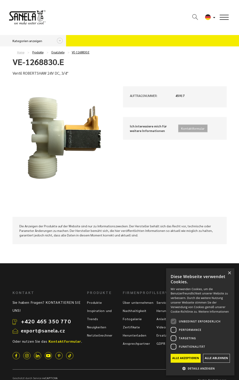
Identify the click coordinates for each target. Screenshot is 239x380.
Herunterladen (134, 335)
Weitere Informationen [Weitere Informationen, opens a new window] (213, 312)
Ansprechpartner (136, 343)
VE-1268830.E (81, 52)
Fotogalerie (132, 319)
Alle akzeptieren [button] (185, 358)
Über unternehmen (138, 302)
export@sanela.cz (43, 330)
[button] (200, 368)
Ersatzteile (57, 52)
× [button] (229, 273)
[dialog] (200, 321)
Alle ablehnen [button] (216, 358)
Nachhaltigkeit (134, 311)
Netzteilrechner (100, 335)
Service (162, 302)
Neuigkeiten (96, 327)
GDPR (161, 343)
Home (20, 52)
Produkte (38, 52)
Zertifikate (131, 327)
